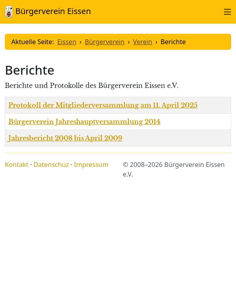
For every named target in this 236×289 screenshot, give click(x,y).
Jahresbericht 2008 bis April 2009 (65, 138)
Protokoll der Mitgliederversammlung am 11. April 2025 (103, 105)
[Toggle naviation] (227, 12)
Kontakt (17, 164)
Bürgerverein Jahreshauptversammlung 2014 (84, 122)
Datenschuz (51, 164)
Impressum (91, 164)
